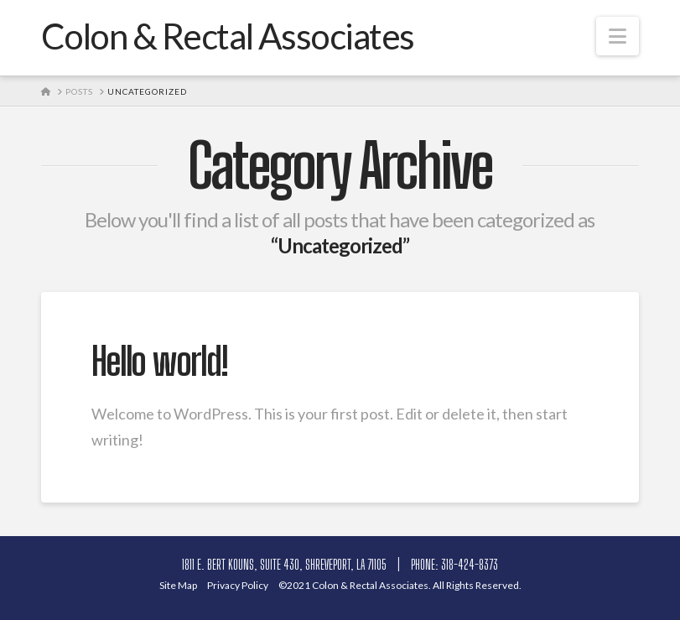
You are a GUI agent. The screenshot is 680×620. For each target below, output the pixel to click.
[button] (617, 36)
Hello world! (159, 361)
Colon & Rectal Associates (227, 36)
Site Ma (182, 585)
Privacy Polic (242, 585)
